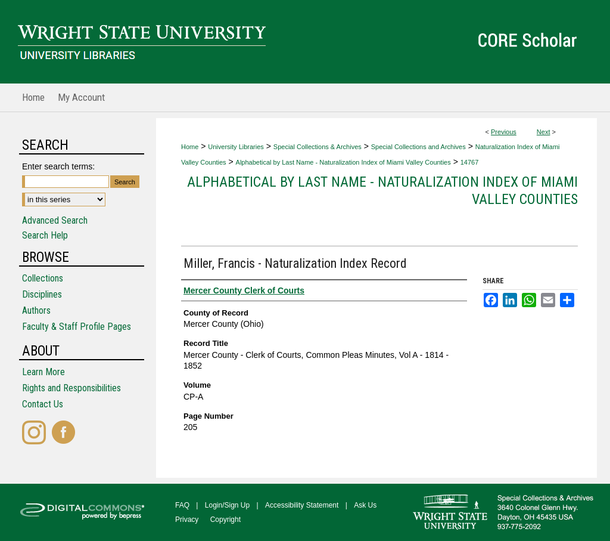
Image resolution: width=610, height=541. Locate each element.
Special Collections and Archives (418, 146)
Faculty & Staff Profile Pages (76, 326)
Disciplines (42, 294)
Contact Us (42, 404)
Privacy (186, 519)
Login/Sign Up (227, 505)
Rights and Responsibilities (71, 388)
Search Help (45, 235)
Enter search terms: (58, 166)
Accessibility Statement (301, 505)
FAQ (182, 505)
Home (189, 146)
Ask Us (365, 505)
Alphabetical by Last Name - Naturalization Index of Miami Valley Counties (343, 162)
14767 (469, 162)
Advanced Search (55, 220)
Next (543, 131)
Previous (503, 131)
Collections (42, 278)
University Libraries (236, 146)
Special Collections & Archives (317, 146)
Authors (36, 310)
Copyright (225, 519)
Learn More (43, 372)
